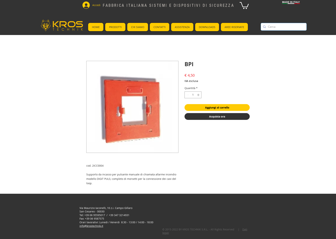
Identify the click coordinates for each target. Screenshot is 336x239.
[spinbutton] (193, 95)
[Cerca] (283, 26)
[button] (244, 5)
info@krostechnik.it (91, 226)
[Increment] (198, 95)
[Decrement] (187, 95)
